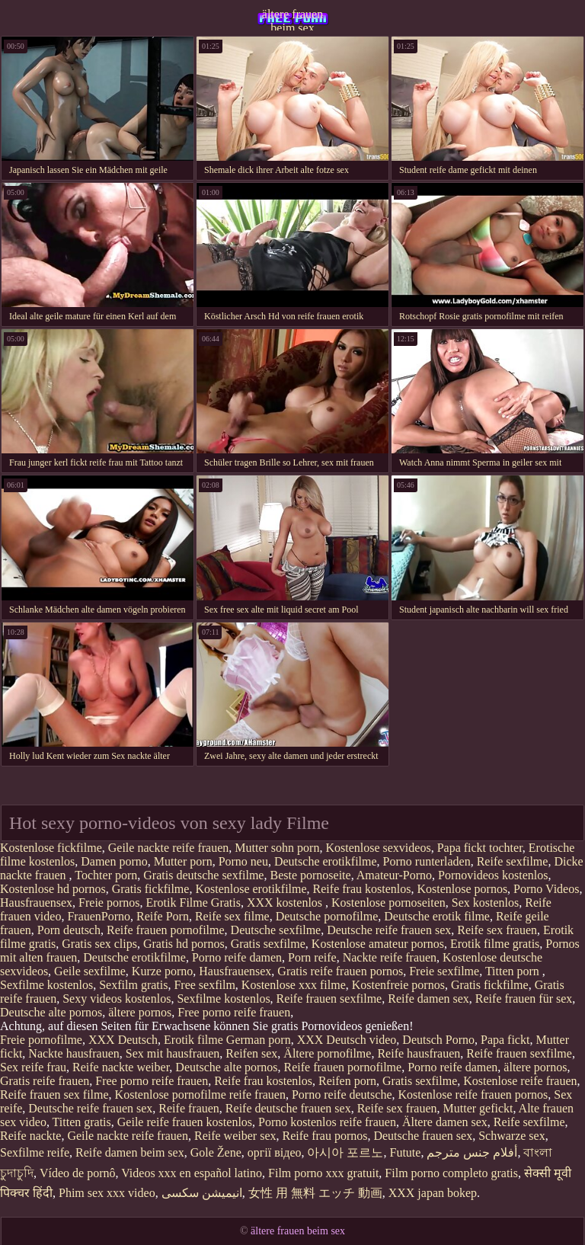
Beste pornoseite (310, 875)
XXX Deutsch (123, 1039)
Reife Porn (162, 916)
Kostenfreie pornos (398, 984)
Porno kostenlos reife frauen (327, 1121)
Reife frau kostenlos (362, 888)
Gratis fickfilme (151, 888)
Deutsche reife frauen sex (389, 929)
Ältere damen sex (445, 1121)
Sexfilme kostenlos (46, 984)
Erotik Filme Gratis (193, 902)
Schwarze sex (511, 1135)
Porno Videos (546, 888)
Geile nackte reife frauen (168, 847)
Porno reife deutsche (342, 1094)
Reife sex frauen (497, 929)
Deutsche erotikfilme (325, 861)
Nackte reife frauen (389, 957)
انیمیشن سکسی (201, 1192)
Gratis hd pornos (184, 943)
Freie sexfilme (444, 971)
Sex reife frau (33, 1067)
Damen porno (114, 861)
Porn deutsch (69, 929)
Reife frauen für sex (524, 998)
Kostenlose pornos (462, 888)
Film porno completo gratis (451, 1173)
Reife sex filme (232, 916)
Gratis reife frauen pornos (340, 971)
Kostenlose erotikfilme (250, 888)
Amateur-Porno (394, 875)
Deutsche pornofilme (327, 916)
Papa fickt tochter (480, 847)
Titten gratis (82, 1121)
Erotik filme (193, 1039)
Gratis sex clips (99, 943)
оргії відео (275, 1152)
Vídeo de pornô (78, 1173)
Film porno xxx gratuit (323, 1173)
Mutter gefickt (478, 1108)
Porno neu (243, 861)
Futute (404, 1152)
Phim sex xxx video (107, 1192)
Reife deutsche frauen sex (288, 1108)
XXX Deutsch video (347, 1039)
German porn (258, 1039)
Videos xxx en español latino (191, 1173)
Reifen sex (251, 1053)
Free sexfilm (204, 984)
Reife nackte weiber (120, 1067)
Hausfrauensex (36, 902)
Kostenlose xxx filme (293, 984)
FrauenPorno (98, 916)
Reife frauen (188, 1108)
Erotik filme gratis (494, 943)
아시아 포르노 (345, 1152)
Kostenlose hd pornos (53, 888)
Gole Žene (215, 1152)
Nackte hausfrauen (74, 1053)
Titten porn (513, 971)
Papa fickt (505, 1039)
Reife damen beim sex (129, 1152)
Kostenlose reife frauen (520, 1080)
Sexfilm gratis (133, 984)
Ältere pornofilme (327, 1053)
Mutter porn (183, 861)
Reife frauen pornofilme (166, 929)
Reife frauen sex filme (54, 1094)
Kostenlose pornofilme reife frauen (200, 1094)
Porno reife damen (237, 957)
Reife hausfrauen (418, 1053)
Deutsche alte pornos (51, 1012)
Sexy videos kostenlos (116, 998)
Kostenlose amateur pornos (378, 943)
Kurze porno (162, 971)
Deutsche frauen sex (422, 1135)
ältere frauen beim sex (292, 19)
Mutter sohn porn (277, 847)
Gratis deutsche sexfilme (203, 875)
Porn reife (312, 957)
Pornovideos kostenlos (493, 875)
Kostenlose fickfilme (51, 847)
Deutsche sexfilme (276, 929)
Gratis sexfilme (268, 943)
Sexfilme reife (34, 1152)
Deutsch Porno (438, 1039)
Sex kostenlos (485, 902)
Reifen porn (347, 1080)
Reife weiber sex (235, 1135)
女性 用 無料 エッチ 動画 (315, 1192)
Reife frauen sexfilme (329, 998)
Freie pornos (108, 902)
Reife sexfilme (512, 861)
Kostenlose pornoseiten (388, 902)
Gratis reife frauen (44, 1080)
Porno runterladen (427, 861)
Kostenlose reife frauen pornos (473, 1094)
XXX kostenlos (286, 902)
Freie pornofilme (41, 1039)
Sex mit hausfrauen (173, 1053)
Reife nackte (30, 1135)
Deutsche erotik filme (437, 916)
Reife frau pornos (324, 1135)
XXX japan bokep (432, 1192)
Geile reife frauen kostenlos (184, 1121)
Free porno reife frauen (233, 1012)
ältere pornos (139, 1012)
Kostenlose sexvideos (377, 847)
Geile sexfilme (90, 971)
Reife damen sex (428, 998)
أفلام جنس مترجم (472, 1152)
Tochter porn (106, 875)
